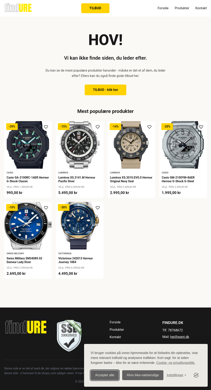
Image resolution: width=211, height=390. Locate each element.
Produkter (182, 8)
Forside (163, 8)
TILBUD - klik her (105, 90)
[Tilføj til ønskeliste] (46, 127)
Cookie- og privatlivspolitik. (175, 362)
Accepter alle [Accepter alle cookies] (104, 375)
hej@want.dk (179, 337)
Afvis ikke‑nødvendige (143, 375)
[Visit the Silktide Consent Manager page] (196, 375)
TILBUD (95, 8)
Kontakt (201, 8)
